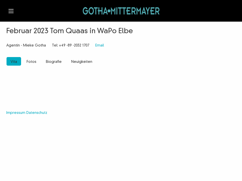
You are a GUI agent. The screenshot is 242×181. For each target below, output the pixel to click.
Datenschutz (36, 113)
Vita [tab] (14, 62)
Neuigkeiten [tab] (81, 62)
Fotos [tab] (31, 62)
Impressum (15, 113)
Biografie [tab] (54, 62)
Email (99, 45)
